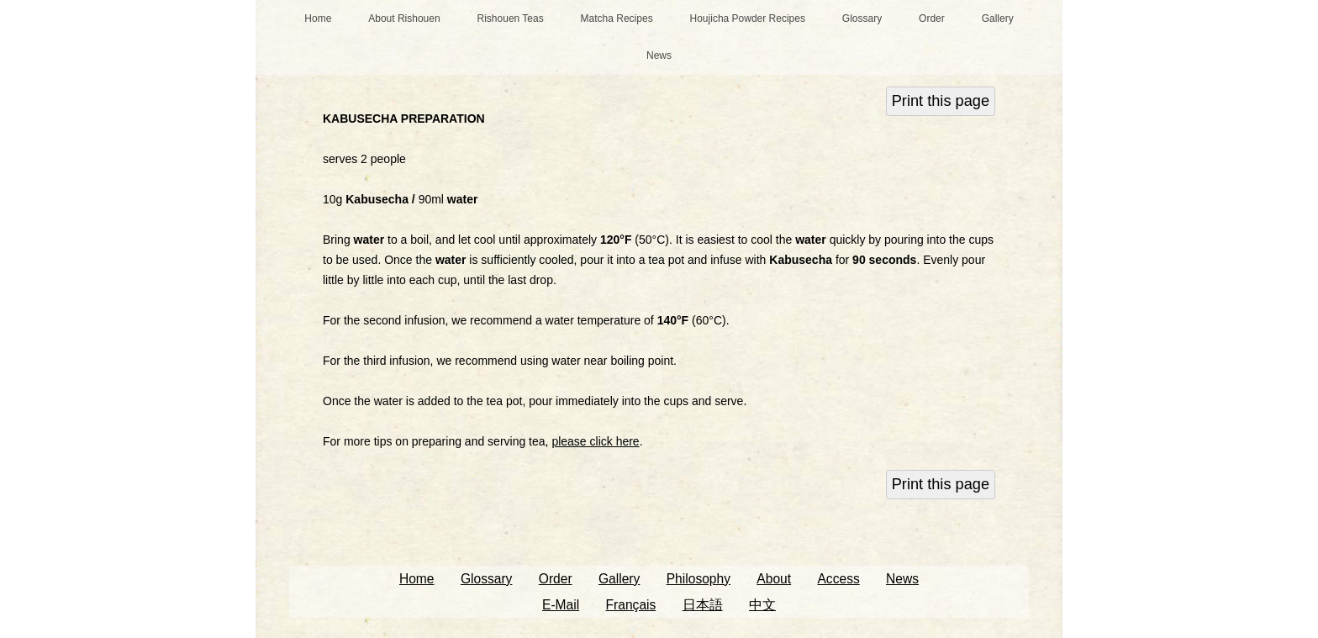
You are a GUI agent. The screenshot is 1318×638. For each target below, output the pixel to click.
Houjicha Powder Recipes (747, 18)
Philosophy (698, 579)
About (774, 579)
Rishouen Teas (510, 18)
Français (631, 605)
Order (932, 18)
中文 (762, 605)
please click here (595, 441)
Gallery (998, 18)
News (659, 55)
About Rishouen (404, 18)
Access (838, 579)
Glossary (862, 18)
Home (317, 18)
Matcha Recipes (617, 18)
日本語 (703, 605)
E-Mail (560, 605)
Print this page (940, 100)
